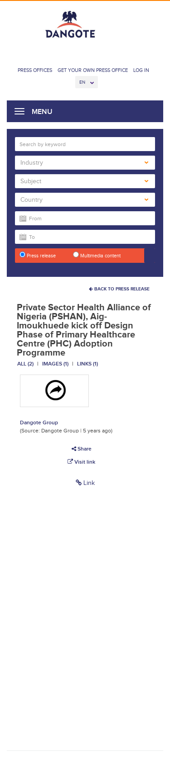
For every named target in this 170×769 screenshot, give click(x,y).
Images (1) (55, 364)
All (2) (25, 364)
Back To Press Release (119, 288)
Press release (37, 255)
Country (84, 199)
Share (82, 449)
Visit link (81, 462)
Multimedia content (97, 255)
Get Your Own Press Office (93, 70)
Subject (84, 181)
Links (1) (87, 364)
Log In (141, 70)
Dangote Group (39, 422)
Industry (84, 162)
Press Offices (35, 70)
